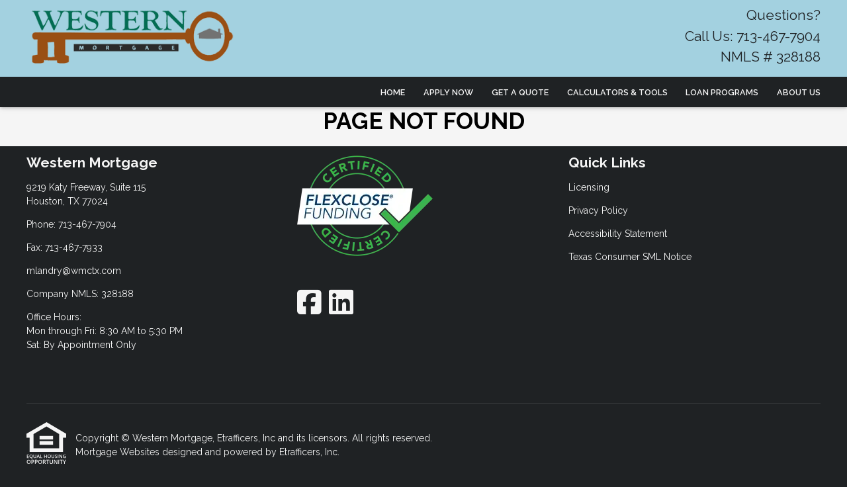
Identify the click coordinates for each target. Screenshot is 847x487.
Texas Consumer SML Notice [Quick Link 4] (629, 256)
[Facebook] (309, 302)
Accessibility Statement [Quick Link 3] (617, 233)
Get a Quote (520, 92)
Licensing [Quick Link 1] (588, 187)
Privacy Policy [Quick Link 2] (598, 210)
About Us (799, 92)
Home (392, 92)
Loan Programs (722, 92)
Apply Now (448, 92)
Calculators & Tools (617, 92)
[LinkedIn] (341, 302)
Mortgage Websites (118, 452)
